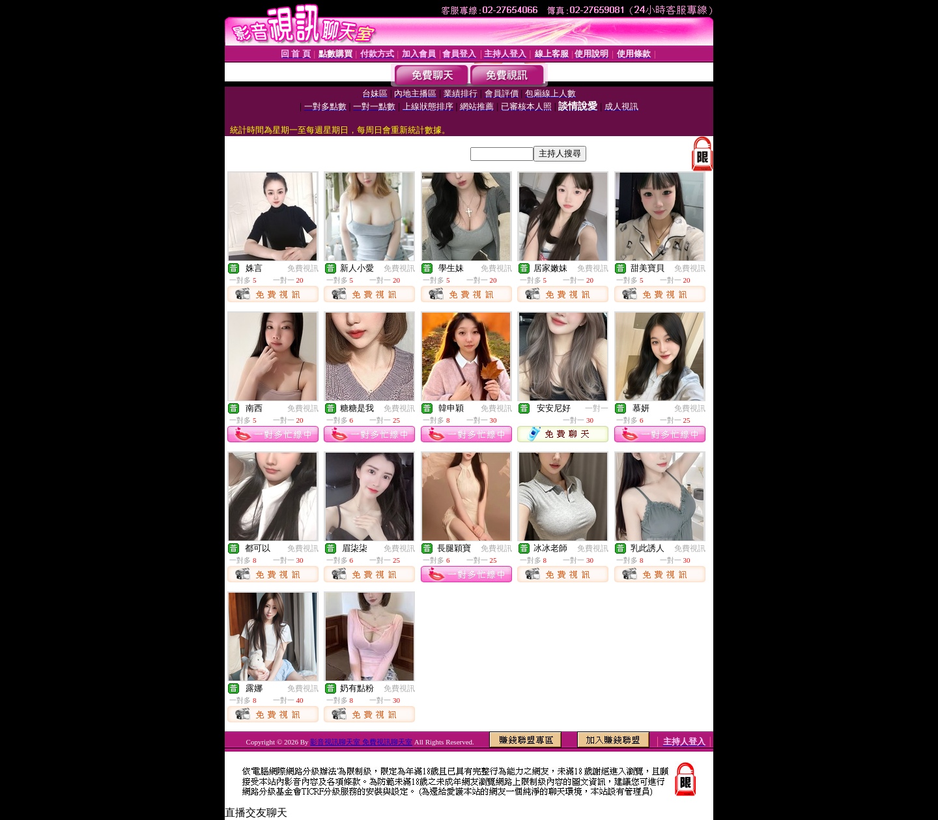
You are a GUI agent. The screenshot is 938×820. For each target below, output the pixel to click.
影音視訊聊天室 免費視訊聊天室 (361, 742)
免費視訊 (303, 268)
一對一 (596, 408)
